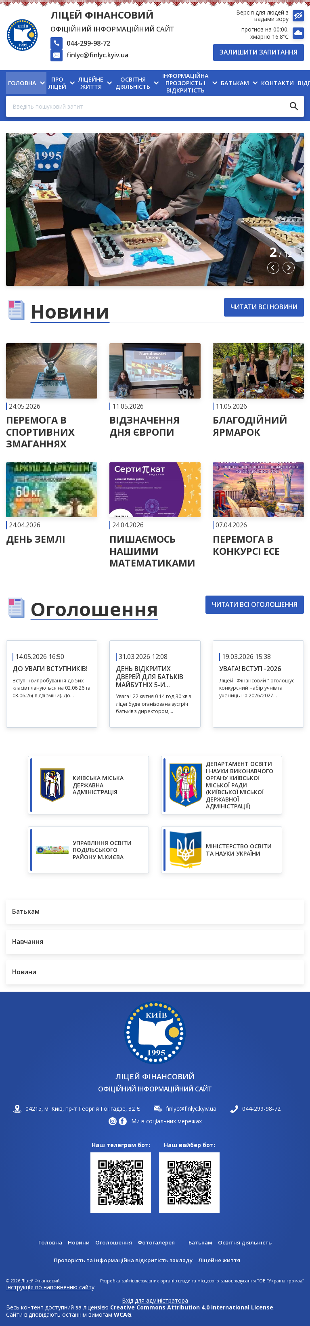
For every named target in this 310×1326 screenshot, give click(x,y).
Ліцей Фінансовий (102, 14)
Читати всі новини (263, 308)
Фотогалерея (155, 1242)
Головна (48, 1242)
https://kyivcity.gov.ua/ (88, 786)
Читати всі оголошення (254, 605)
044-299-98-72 (88, 43)
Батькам (201, 1242)
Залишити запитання (258, 52)
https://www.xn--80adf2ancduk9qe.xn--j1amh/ (88, 851)
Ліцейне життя (223, 1260)
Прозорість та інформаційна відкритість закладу (122, 1260)
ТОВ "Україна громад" (280, 1281)
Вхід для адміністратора (155, 1300)
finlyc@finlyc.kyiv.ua (97, 54)
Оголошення (112, 1242)
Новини (77, 1242)
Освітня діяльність (246, 1242)
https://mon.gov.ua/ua (221, 851)
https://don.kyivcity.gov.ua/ (221, 786)
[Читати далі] (51, 397)
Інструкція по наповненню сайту (50, 1287)
